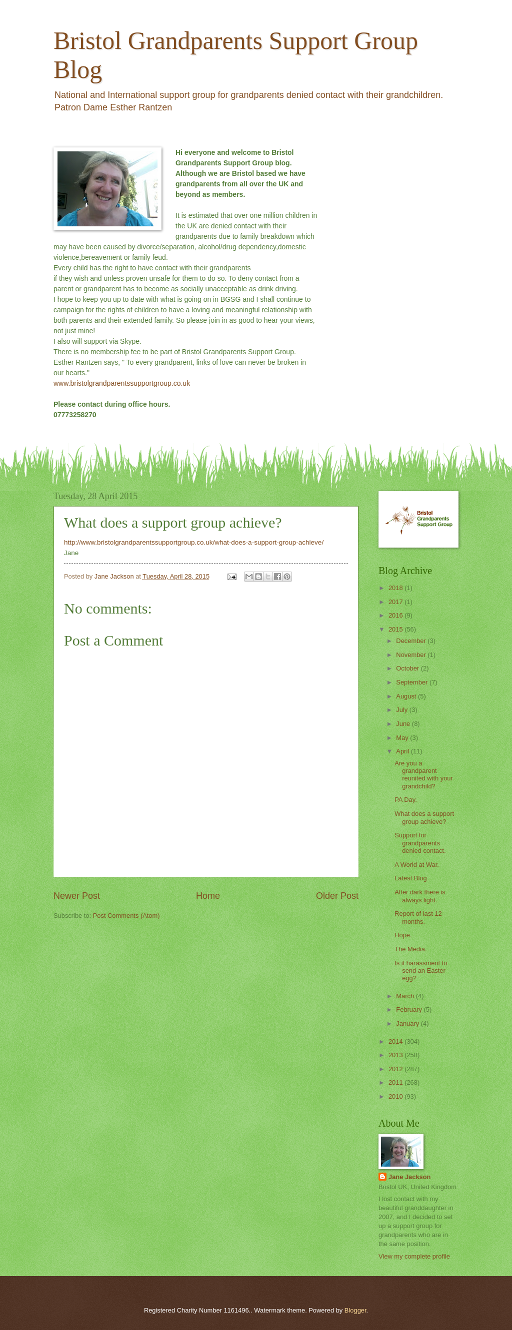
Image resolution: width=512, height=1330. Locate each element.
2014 (396, 1041)
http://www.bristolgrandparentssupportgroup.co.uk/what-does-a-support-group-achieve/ (194, 542)
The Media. (410, 949)
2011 (396, 1082)
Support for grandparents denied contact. (420, 842)
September (413, 682)
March (406, 996)
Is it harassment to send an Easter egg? (420, 970)
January (408, 1023)
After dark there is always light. (420, 895)
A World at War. (416, 864)
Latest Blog (410, 878)
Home (208, 896)
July (402, 709)
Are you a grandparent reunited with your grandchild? (423, 774)
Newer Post (77, 896)
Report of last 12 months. (418, 917)
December (412, 641)
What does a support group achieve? (424, 817)
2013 (396, 1055)
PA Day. (405, 799)
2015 (396, 629)
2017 (396, 602)
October (408, 668)
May (403, 737)
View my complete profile (414, 1256)
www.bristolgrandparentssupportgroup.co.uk (122, 383)
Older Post (337, 896)
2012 (396, 1069)
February (410, 1009)
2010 (396, 1096)
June (404, 723)
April (403, 751)
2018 (396, 588)
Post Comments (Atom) (126, 915)
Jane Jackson (409, 1177)
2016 (396, 615)
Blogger (355, 1310)
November (412, 655)
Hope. (403, 935)
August (407, 696)
